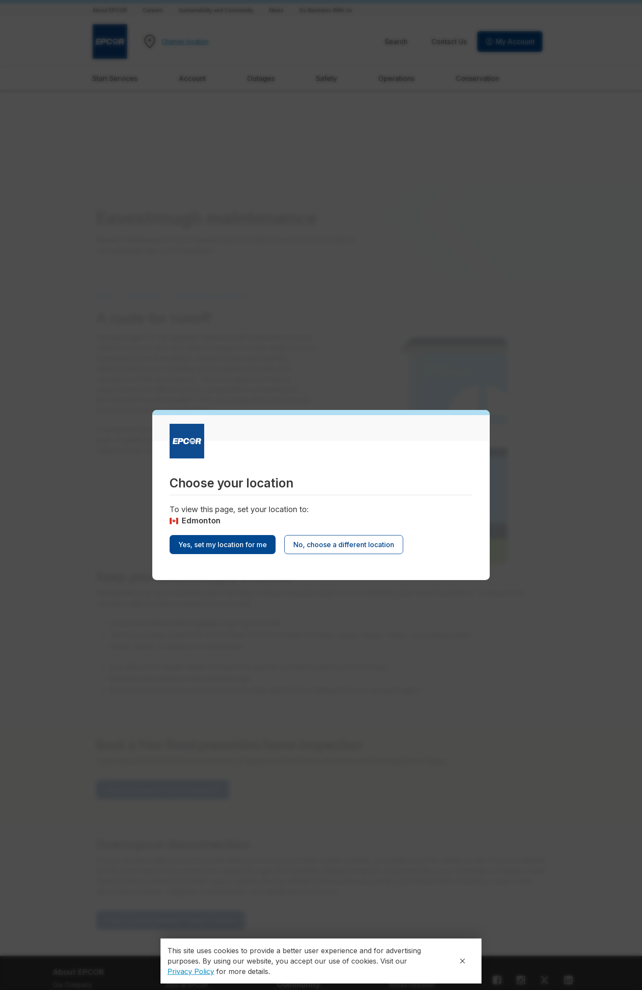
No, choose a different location (343, 544)
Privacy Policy (190, 971)
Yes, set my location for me (222, 544)
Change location (185, 42)
